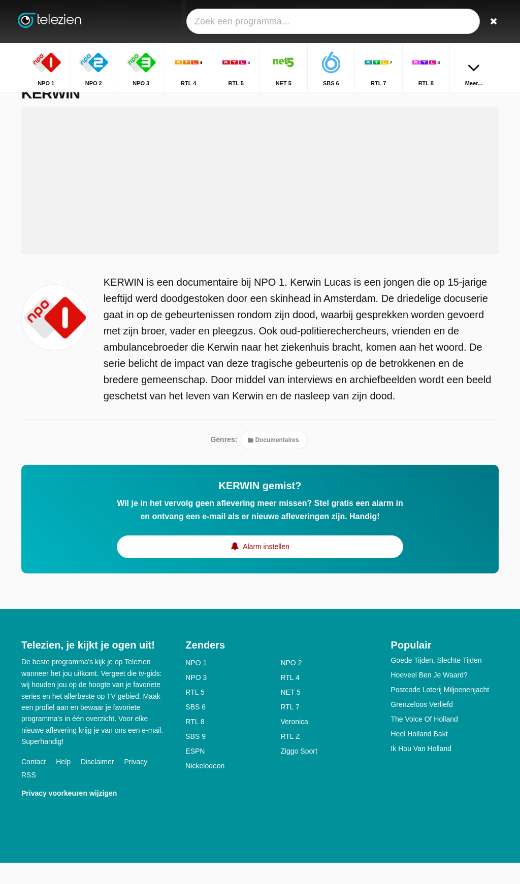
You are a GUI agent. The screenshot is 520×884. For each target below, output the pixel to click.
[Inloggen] (468, 21)
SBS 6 (195, 728)
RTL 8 (194, 743)
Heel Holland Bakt (419, 755)
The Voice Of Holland (424, 740)
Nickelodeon (204, 787)
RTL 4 (289, 699)
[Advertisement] (260, 201)
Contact (33, 782)
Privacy (135, 782)
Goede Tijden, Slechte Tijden (436, 681)
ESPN (195, 772)
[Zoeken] (492, 21)
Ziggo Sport (298, 772)
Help (63, 782)
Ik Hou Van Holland (421, 770)
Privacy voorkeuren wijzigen (69, 814)
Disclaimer (97, 782)
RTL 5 (194, 713)
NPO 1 (196, 684)
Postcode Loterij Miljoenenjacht (440, 711)
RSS (28, 796)
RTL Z (290, 758)
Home (456, 100)
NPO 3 (196, 699)
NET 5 (290, 713)
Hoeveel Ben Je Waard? (429, 696)
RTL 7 (289, 728)
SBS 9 (195, 758)
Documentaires (273, 461)
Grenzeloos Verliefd (421, 726)
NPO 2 (291, 684)
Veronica (294, 743)
